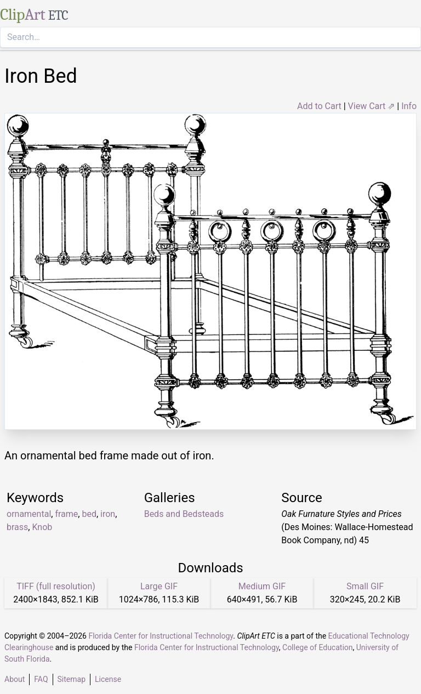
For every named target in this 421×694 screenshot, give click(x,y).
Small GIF (365, 586)
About (14, 679)
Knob (42, 527)
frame (66, 514)
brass (17, 527)
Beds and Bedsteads (184, 514)
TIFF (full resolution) (55, 586)
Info (409, 106)
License (108, 679)
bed (89, 514)
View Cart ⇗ (371, 106)
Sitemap (72, 679)
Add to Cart (319, 106)
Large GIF (159, 586)
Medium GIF (262, 586)
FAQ (41, 679)
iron (107, 514)
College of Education (317, 647)
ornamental (29, 514)
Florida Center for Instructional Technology (160, 636)
